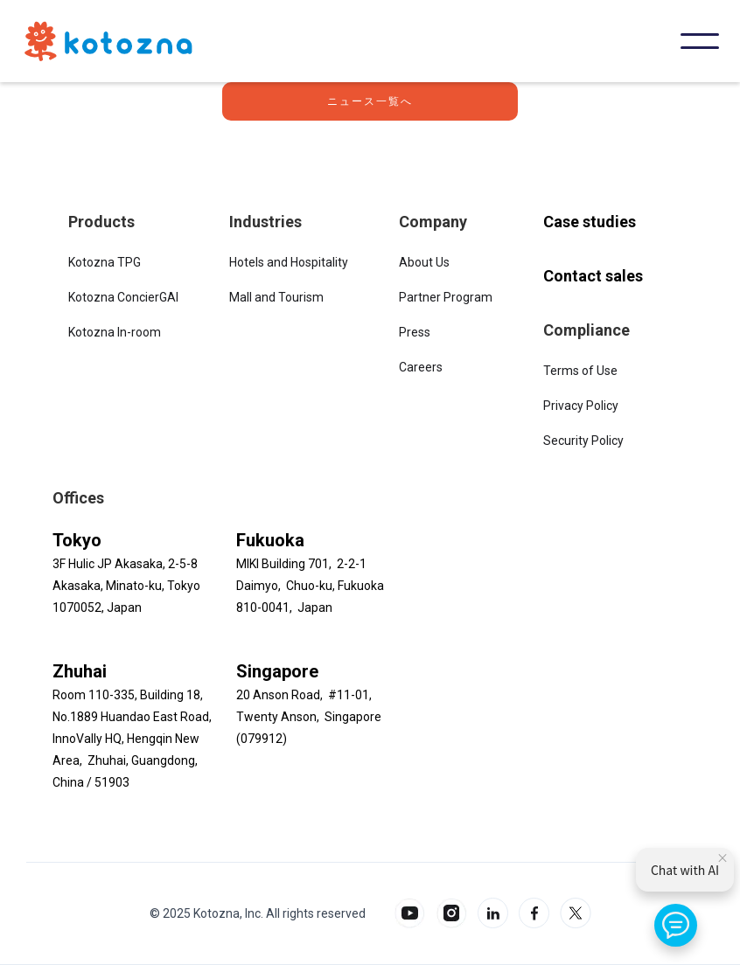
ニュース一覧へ (370, 101)
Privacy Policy (580, 406)
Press (414, 332)
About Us (424, 262)
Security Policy (583, 441)
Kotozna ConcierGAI (123, 297)
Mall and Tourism (276, 297)
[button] (700, 41)
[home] (108, 41)
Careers (421, 367)
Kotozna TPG (104, 262)
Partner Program (445, 297)
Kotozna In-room (114, 332)
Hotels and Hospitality (288, 262)
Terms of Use (580, 371)
